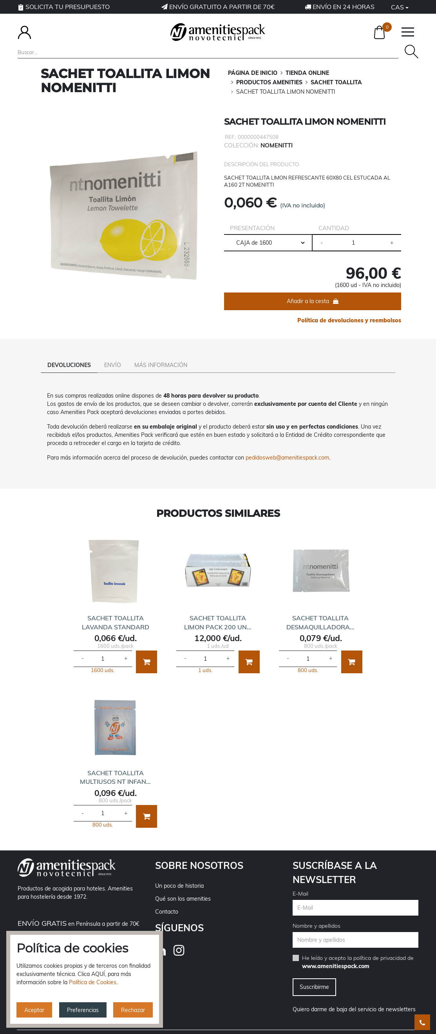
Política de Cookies (92, 982)
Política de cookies (344, 1028)
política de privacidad (379, 946)
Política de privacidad (248, 1028)
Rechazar (133, 1010)
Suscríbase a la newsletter (335, 861)
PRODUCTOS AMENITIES (269, 82)
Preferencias (83, 1010)
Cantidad (333, 228)
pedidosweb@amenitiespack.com (287, 446)
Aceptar (34, 1010)
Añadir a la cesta (308, 301)
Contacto (166, 900)
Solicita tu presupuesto (64, 7)
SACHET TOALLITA (336, 82)
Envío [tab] (112, 365)
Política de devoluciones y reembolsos (349, 320)
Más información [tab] (160, 365)
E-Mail (300, 882)
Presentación (252, 228)
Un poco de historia (179, 874)
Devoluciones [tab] (69, 365)
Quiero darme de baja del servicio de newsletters (354, 998)
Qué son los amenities (183, 887)
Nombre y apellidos (316, 914)
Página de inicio (252, 72)
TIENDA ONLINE (307, 72)
